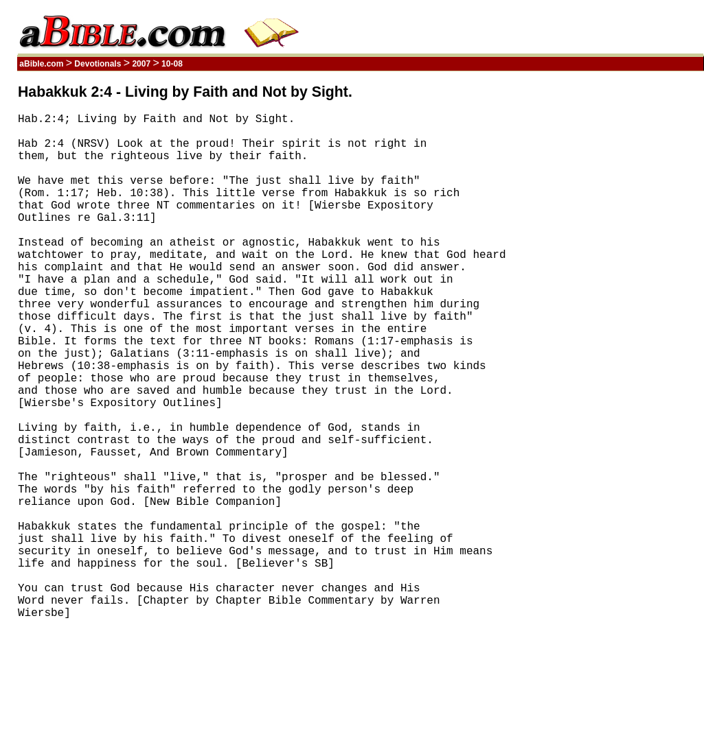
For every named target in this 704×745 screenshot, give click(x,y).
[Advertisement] (638, 290)
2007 (141, 64)
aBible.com (41, 64)
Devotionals (98, 64)
